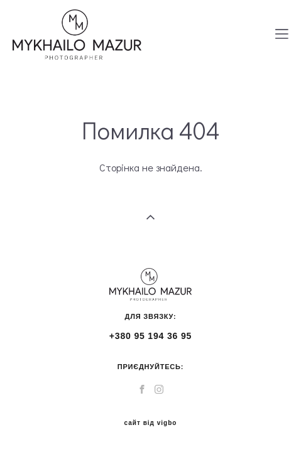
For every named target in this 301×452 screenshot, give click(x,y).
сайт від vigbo (150, 414)
